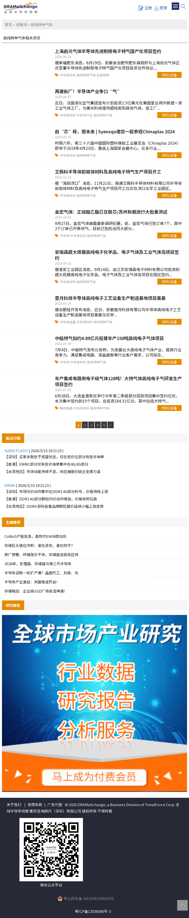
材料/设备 (169, 74)
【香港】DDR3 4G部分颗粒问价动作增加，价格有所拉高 (50, 498)
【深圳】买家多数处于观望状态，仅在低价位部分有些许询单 (54, 456)
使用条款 (35, 804)
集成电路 (66, 408)
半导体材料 (68, 75)
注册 (145, 8)
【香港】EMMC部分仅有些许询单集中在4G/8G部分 (46, 464)
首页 (8, 24)
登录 (160, 8)
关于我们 (14, 804)
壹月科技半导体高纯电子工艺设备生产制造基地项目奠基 (110, 298)
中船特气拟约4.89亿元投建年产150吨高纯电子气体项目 (109, 338)
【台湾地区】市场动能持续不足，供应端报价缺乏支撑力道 (52, 471)
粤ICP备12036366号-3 (93, 911)
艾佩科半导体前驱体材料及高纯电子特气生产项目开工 (108, 171)
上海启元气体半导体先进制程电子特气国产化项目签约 (108, 51)
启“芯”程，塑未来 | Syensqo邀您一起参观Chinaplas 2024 (115, 131)
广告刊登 (54, 804)
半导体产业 (85, 115)
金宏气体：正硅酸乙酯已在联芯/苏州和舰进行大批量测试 (111, 211)
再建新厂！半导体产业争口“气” (88, 91)
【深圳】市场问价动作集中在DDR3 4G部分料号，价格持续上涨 (56, 491)
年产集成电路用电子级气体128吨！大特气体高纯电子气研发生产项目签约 (118, 381)
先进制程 (102, 75)
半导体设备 (68, 322)
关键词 (21, 24)
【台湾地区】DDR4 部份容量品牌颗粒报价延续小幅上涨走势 (54, 506)
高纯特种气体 (86, 75)
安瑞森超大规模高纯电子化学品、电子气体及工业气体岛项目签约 (117, 255)
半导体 (65, 235)
